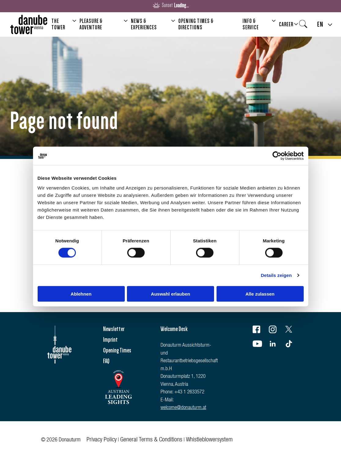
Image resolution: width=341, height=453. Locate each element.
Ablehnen (81, 293)
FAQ (106, 361)
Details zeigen (276, 275)
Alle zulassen (259, 293)
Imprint (110, 339)
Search (305, 26)
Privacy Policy (102, 440)
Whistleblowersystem (209, 440)
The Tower (58, 24)
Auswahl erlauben (170, 293)
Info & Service (251, 24)
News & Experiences (144, 24)
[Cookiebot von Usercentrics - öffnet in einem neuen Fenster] (277, 155)
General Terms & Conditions (151, 440)
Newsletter (113, 329)
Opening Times (117, 350)
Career (286, 24)
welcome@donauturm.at (183, 408)
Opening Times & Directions (196, 24)
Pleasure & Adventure (91, 24)
